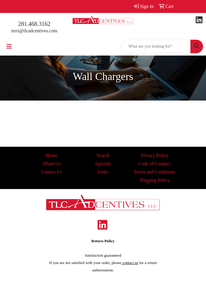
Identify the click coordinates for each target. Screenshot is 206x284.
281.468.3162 (34, 24)
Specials (103, 163)
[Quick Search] (156, 46)
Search (103, 155)
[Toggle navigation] (9, 46)
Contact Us (51, 171)
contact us (129, 262)
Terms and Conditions (154, 171)
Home (51, 155)
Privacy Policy (154, 155)
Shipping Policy (154, 180)
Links (103, 171)
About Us (51, 163)
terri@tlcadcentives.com (34, 30)
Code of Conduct (154, 163)
